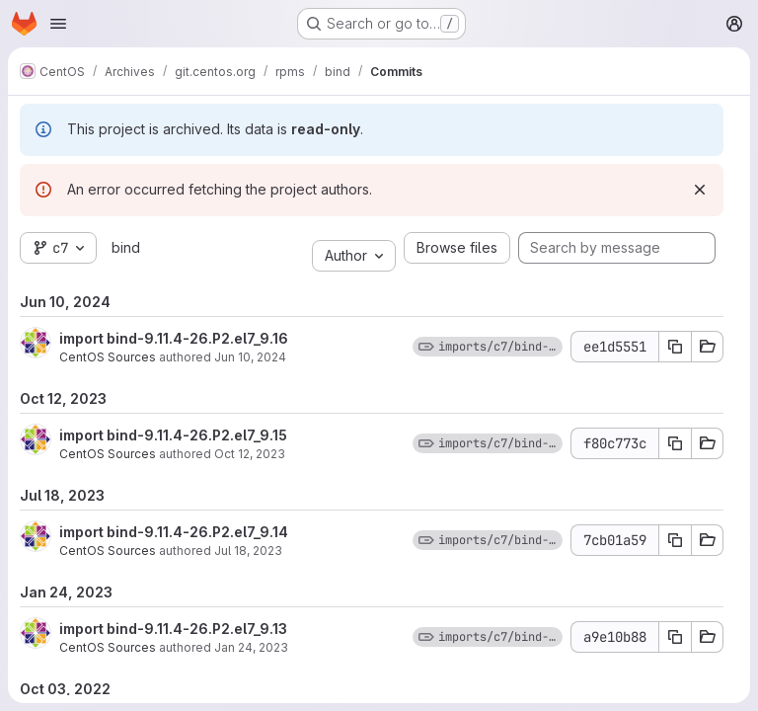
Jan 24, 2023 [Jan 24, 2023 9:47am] (251, 647)
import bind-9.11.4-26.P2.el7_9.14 (173, 531)
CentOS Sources (107, 357)
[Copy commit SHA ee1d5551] (675, 346)
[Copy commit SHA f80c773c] (675, 443)
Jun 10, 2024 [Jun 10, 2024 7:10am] (250, 357)
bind (126, 247)
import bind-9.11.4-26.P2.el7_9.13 (173, 628)
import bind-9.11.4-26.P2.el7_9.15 (173, 435)
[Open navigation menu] (58, 24)
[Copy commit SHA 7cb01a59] (675, 540)
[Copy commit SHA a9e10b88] (675, 637)
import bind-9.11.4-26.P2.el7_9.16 (173, 338)
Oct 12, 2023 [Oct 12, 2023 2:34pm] (249, 453)
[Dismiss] (700, 189)
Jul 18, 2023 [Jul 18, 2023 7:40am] (248, 550)
